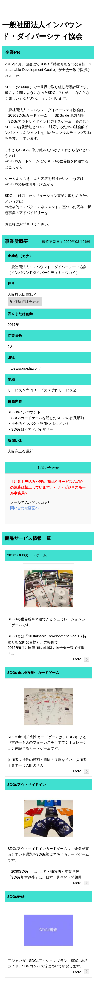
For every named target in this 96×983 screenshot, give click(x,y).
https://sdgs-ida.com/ (24, 368)
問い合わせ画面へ (24, 508)
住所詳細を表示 (26, 301)
